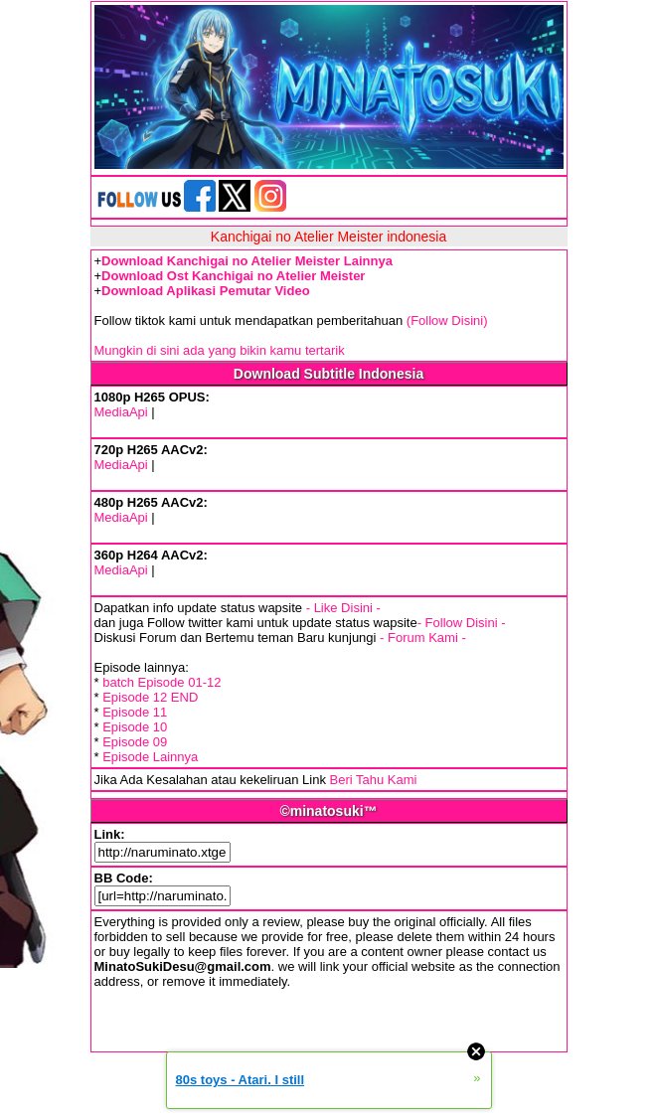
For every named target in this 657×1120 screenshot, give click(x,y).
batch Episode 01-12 (161, 682)
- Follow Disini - (461, 622)
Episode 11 (134, 712)
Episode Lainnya (150, 756)
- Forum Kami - (423, 637)
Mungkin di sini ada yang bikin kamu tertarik (219, 350)
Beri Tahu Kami (373, 779)
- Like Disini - (343, 607)
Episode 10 (134, 727)
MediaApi (121, 411)
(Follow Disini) (447, 320)
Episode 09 (134, 741)
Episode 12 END (150, 697)
